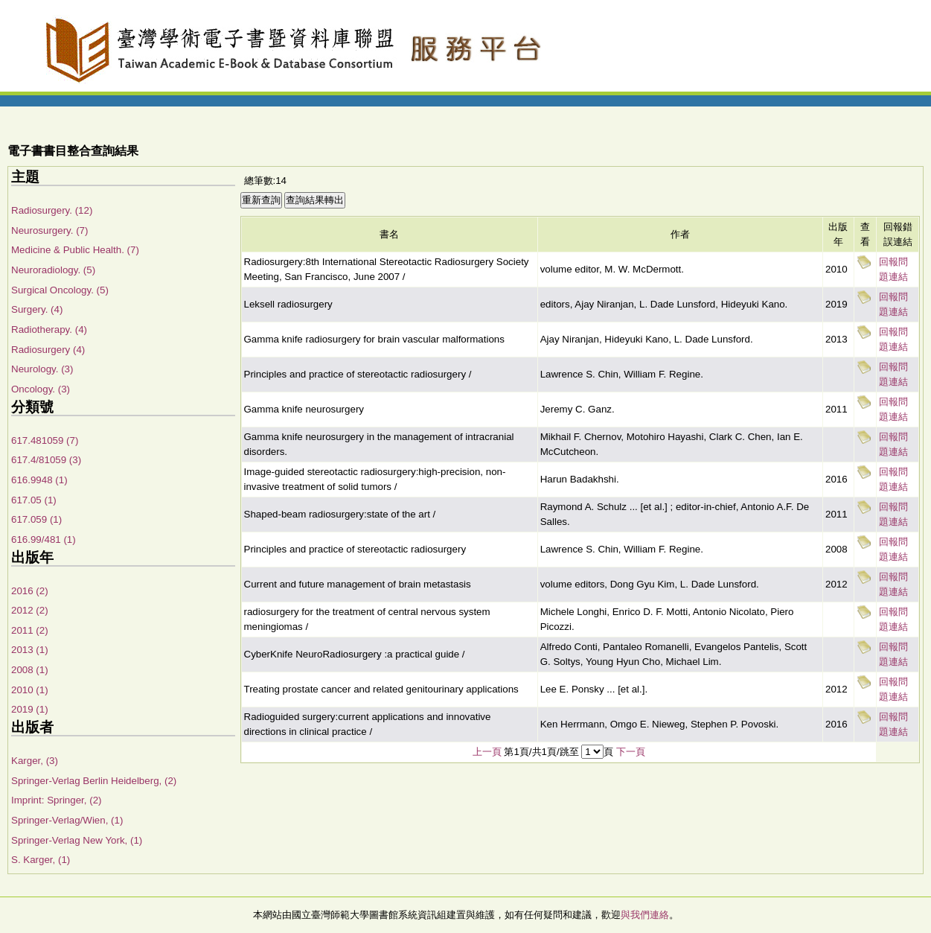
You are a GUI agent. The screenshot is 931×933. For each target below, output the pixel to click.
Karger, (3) (34, 760)
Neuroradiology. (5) (53, 270)
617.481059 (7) (44, 440)
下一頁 (630, 751)
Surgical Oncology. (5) (60, 290)
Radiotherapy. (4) (49, 329)
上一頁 (487, 751)
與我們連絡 (645, 914)
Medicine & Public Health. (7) (75, 249)
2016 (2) (29, 590)
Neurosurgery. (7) (49, 230)
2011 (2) (29, 630)
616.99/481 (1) (43, 539)
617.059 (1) (36, 519)
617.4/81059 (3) (46, 459)
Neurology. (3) (42, 369)
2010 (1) (29, 689)
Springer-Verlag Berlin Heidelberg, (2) (93, 780)
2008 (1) (29, 669)
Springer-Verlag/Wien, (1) (67, 820)
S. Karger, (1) (40, 859)
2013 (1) (29, 649)
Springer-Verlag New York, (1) (76, 840)
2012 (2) (29, 610)
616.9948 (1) (39, 479)
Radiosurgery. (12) (51, 210)
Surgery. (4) (37, 309)
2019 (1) (29, 709)
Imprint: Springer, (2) (56, 800)
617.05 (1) (34, 500)
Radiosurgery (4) (48, 349)
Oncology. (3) (40, 389)
